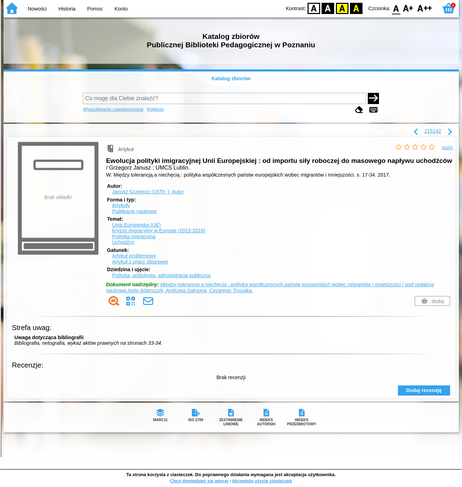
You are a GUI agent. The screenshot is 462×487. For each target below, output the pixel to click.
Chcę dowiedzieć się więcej (199, 480)
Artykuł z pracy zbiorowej (140, 262)
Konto (121, 9)
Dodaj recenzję (424, 390)
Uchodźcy (123, 242)
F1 (408, 8)
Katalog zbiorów (231, 78)
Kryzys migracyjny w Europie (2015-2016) (158, 230)
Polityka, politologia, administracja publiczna (161, 275)
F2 (424, 8)
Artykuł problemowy (134, 256)
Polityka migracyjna (134, 236)
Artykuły (121, 205)
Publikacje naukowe (134, 211)
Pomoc (95, 9)
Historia (67, 9)
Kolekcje (155, 109)
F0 (396, 8)
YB (342, 8)
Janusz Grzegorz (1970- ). (148, 191)
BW (328, 8)
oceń (447, 147)
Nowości (37, 9)
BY (356, 8)
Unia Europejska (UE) (136, 225)
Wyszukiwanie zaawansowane (113, 109)
